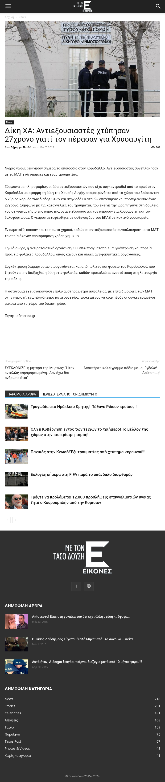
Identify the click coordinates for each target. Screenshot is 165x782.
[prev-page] (8, 520)
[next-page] (15, 520)
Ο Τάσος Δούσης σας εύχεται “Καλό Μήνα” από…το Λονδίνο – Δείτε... (84, 639)
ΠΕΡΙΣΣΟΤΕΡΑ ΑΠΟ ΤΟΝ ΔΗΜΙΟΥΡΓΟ (69, 394)
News (22, 17)
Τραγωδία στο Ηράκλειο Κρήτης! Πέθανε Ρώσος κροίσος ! (83, 406)
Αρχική (9, 17)
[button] (8, 6)
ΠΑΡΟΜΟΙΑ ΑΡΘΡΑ (22, 394)
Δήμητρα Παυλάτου (23, 147)
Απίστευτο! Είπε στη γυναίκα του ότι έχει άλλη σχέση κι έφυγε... (81, 616)
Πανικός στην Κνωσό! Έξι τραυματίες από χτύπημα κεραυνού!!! (88, 451)
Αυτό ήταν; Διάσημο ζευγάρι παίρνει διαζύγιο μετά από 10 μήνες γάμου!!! (87, 662)
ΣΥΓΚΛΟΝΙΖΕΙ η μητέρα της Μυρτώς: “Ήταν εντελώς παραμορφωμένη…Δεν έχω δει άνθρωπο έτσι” (39, 373)
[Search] (158, 6)
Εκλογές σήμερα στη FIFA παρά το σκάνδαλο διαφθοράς (81, 474)
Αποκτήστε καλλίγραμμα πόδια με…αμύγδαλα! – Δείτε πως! (121, 370)
